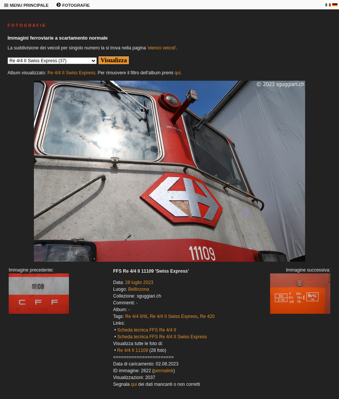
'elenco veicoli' (161, 48)
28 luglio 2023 (139, 282)
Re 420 (207, 316)
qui (177, 72)
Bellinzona (138, 289)
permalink (163, 370)
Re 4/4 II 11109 (132, 350)
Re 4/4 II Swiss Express (71, 72)
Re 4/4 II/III (136, 316)
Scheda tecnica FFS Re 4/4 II (146, 330)
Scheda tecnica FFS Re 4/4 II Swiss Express (162, 336)
